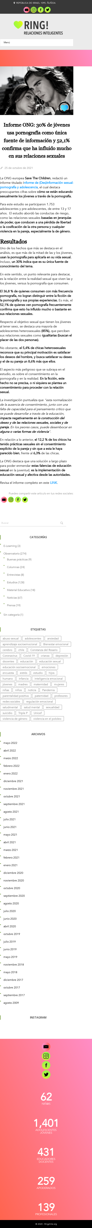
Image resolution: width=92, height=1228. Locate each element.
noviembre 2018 (13, 965)
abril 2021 (9, 842)
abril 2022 (9, 751)
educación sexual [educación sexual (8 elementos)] (50, 661)
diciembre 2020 (13, 873)
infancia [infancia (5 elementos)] (23, 679)
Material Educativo (18, 590)
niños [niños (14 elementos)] (18, 690)
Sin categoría (11, 615)
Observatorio (11, 554)
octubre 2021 (11, 796)
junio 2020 (10, 919)
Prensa (11, 605)
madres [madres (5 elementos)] (23, 684)
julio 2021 (9, 819)
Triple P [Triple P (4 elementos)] (23, 713)
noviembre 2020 (13, 880)
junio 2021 (10, 827)
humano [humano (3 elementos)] (8, 679)
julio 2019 (9, 942)
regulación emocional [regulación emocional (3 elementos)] (39, 702)
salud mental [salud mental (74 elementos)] (32, 707)
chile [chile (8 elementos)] (21, 650)
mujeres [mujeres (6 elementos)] (59, 684)
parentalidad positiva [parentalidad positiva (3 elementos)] (16, 696)
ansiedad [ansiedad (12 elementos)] (53, 638)
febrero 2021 (11, 858)
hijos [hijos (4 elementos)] (51, 673)
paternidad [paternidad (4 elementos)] (41, 696)
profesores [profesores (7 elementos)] (61, 696)
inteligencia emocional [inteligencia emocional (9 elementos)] (49, 679)
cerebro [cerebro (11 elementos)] (7, 650)
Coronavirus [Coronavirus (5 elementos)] (10, 656)
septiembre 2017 (14, 995)
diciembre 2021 (13, 781)
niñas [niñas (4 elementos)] (6, 690)
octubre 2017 (11, 987)
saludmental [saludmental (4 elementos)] (10, 707)
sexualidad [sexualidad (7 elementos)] (52, 707)
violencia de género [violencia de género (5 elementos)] (15, 719)
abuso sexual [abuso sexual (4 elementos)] (11, 638)
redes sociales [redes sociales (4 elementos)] (11, 702)
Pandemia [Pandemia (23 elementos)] (48, 690)
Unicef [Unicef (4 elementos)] (38, 713)
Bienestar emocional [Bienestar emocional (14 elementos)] (55, 644)
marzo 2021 (10, 850)
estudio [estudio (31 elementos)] (38, 673)
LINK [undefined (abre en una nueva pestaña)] (53, 483)
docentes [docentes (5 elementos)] (8, 661)
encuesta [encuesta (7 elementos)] (8, 673)
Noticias (12, 598)
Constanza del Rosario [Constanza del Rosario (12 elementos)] (43, 650)
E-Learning (10, 546)
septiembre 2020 (14, 896)
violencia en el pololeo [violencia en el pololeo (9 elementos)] (47, 719)
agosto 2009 (11, 1003)
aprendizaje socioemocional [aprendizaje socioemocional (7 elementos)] (20, 644)
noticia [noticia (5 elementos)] (32, 690)
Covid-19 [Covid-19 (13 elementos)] (29, 656)
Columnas (13, 567)
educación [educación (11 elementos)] (26, 661)
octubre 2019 (11, 934)
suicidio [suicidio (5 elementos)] (7, 713)
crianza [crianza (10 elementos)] (45, 656)
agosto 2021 (11, 812)
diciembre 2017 (13, 980)
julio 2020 (9, 911)
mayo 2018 (10, 972)
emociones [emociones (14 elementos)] (48, 667)
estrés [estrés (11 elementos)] (23, 673)
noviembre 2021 (13, 789)
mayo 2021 (10, 835)
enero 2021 (10, 865)
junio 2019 (10, 949)
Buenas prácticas (17, 559)
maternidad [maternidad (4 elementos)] (41, 684)
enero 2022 (10, 773)
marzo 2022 (10, 758)
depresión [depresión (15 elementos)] (62, 656)
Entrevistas (13, 575)
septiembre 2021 (14, 804)
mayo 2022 (10, 743)
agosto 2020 (11, 903)
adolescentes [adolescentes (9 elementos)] (33, 638)
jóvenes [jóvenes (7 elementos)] (7, 684)
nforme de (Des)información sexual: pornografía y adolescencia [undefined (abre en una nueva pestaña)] (36, 185)
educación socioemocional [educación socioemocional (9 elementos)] (19, 667)
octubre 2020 (11, 888)
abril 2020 (9, 926)
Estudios (12, 582)
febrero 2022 (11, 766)
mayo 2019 (10, 957)
